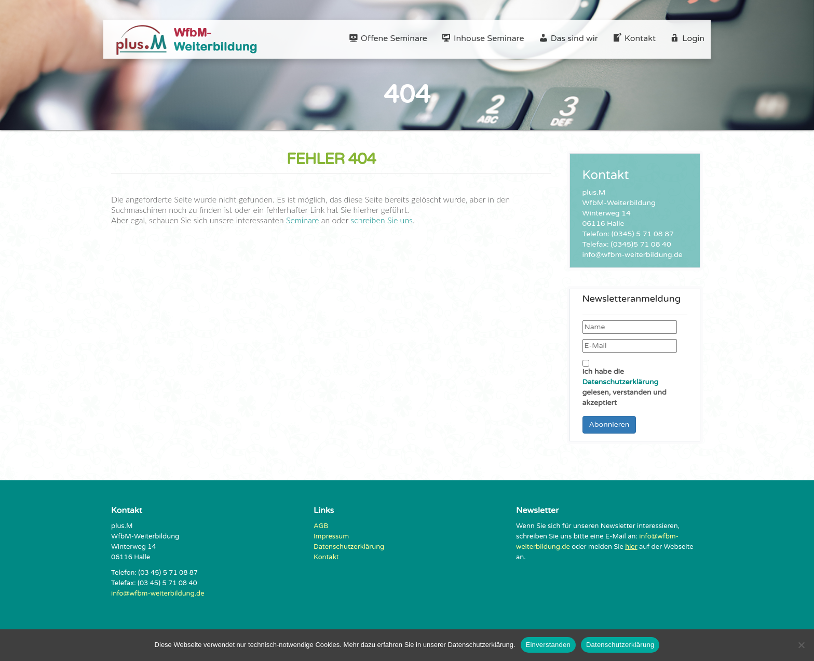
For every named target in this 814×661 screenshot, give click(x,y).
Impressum (331, 536)
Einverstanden (548, 645)
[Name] (629, 327)
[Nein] (801, 645)
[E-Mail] (629, 346)
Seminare (302, 220)
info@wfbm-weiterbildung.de (158, 593)
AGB (321, 526)
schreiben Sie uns (380, 220)
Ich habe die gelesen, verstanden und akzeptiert (624, 383)
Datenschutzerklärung (620, 381)
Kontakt (326, 557)
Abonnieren (609, 424)
